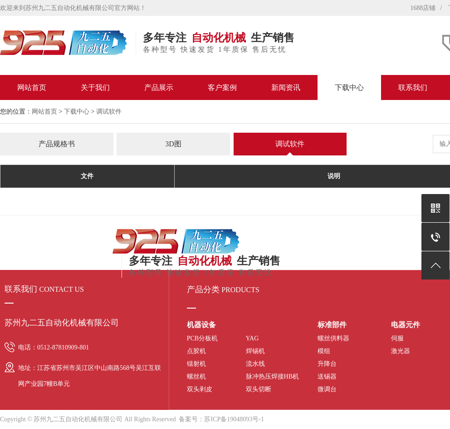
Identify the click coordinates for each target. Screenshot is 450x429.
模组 (324, 351)
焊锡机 (255, 351)
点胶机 (196, 351)
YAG (252, 338)
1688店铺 (422, 8)
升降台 (327, 363)
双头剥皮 (199, 389)
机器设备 (201, 325)
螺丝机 (196, 376)
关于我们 (95, 87)
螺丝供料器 (333, 338)
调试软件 (109, 111)
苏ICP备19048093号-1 (234, 419)
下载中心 (349, 87)
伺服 (397, 338)
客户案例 (222, 87)
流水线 (255, 363)
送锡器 (327, 376)
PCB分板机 (202, 338)
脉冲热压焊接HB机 (272, 376)
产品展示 (158, 87)
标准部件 (332, 325)
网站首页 (31, 87)
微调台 (327, 389)
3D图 (173, 144)
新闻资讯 (285, 87)
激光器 (400, 351)
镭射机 (196, 363)
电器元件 (405, 325)
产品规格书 (57, 144)
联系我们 (412, 87)
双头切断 (258, 389)
